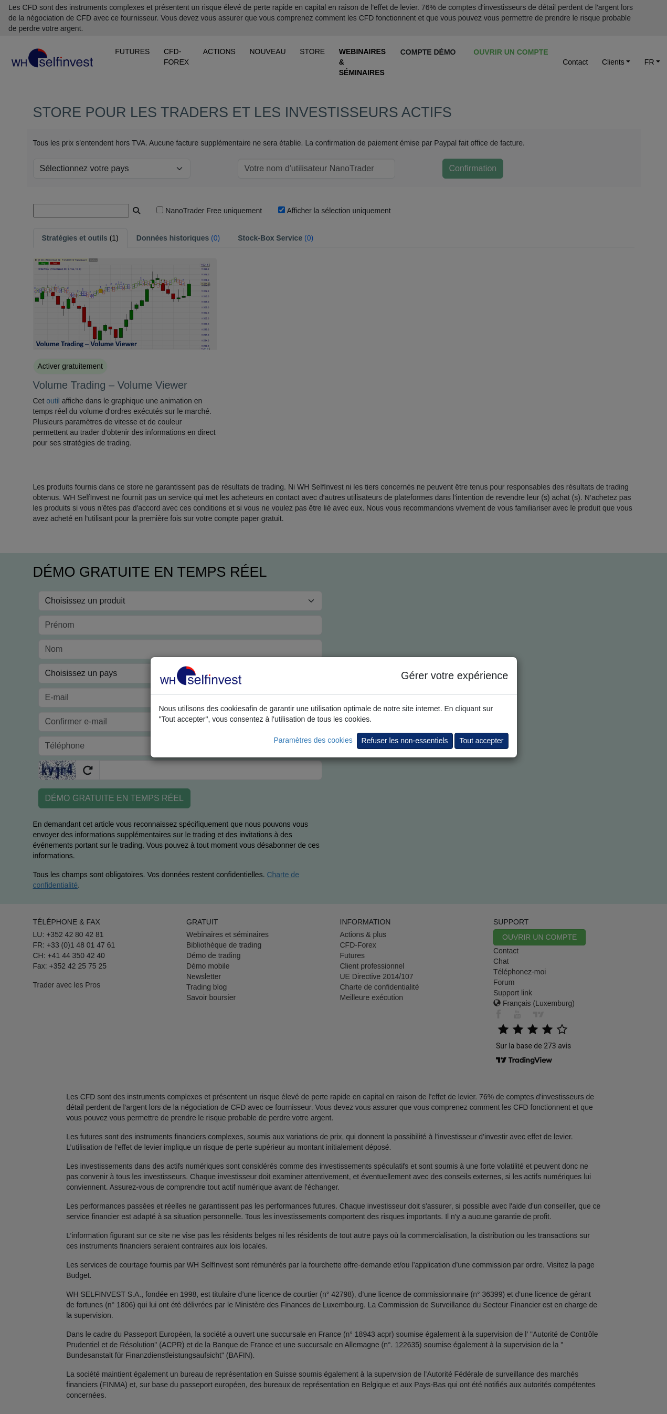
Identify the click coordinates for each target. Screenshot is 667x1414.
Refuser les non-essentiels (405, 740)
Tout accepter (481, 740)
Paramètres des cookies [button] (312, 740)
